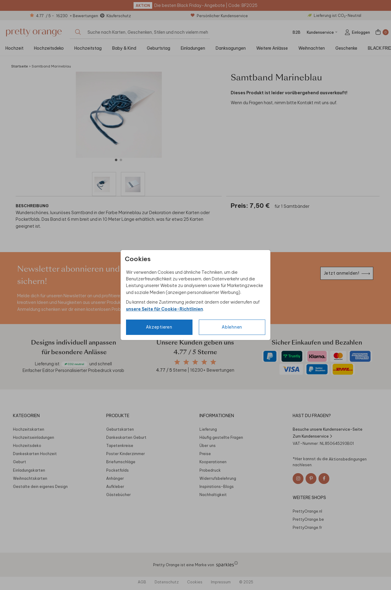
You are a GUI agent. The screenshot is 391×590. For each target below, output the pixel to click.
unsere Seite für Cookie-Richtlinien (164, 309)
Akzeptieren (159, 327)
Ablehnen (232, 327)
